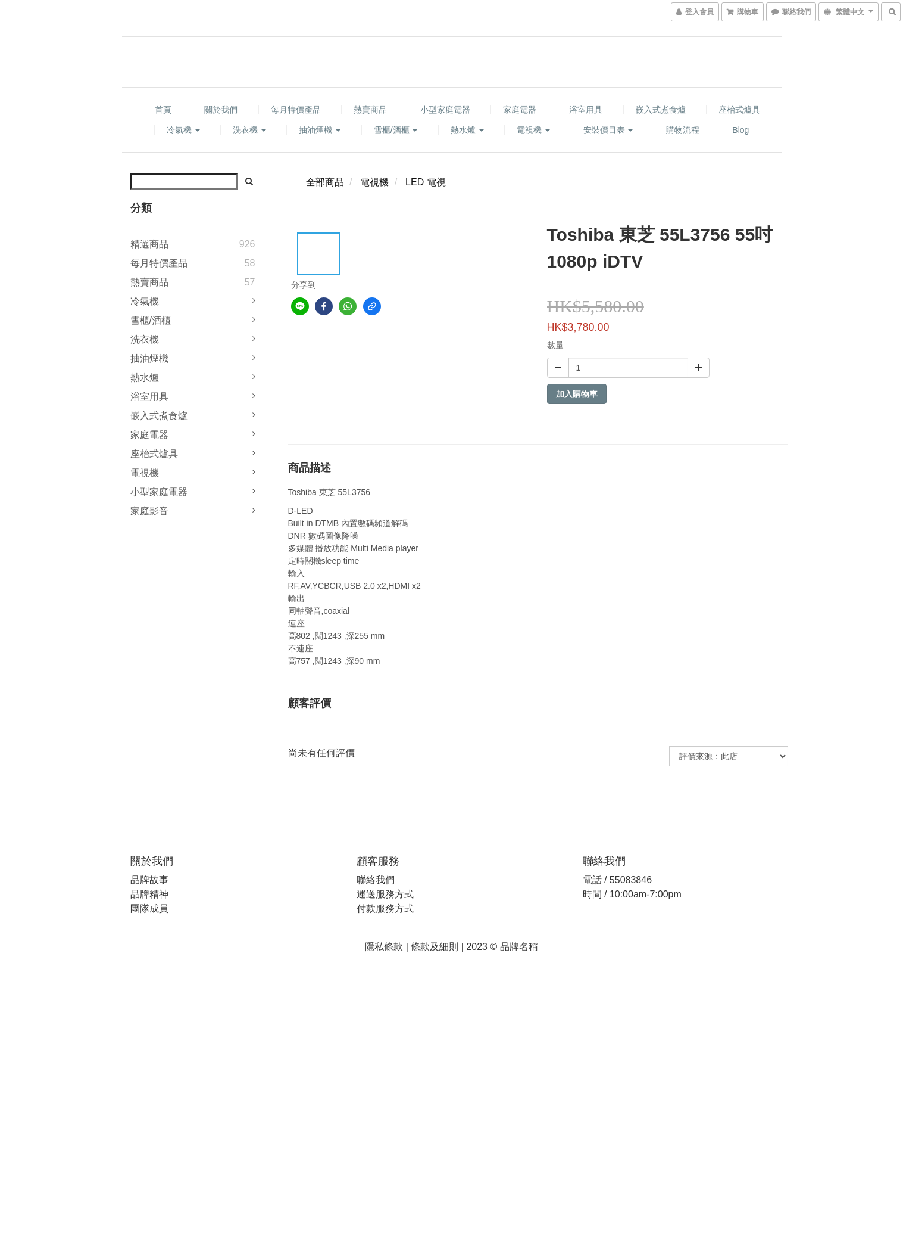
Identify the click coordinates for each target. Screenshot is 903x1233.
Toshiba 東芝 (312, 492)
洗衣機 (249, 130)
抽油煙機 (319, 130)
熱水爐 (467, 130)
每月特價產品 (296, 109)
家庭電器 (519, 109)
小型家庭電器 (445, 109)
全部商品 (325, 182)
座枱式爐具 (739, 109)
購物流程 (682, 130)
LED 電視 (425, 182)
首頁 (163, 109)
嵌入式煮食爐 (661, 109)
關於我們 (221, 109)
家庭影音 (149, 511)
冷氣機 (183, 130)
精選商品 (149, 244)
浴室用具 (585, 109)
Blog (740, 130)
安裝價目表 (608, 130)
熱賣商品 (370, 109)
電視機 (533, 130)
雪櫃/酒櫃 (396, 130)
